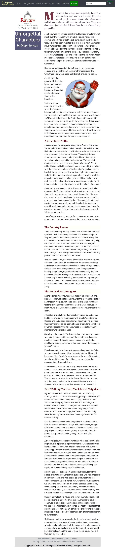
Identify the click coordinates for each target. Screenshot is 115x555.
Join (58, 3)
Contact (65, 3)
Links (51, 3)
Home (20, 3)
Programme (29, 3)
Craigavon (8, 3)
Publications (41, 3)
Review (74, 3)
